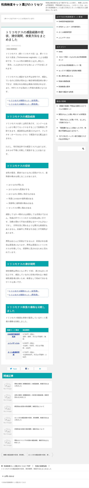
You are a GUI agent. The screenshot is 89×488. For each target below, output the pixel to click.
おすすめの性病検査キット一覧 (70, 65)
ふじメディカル (13, 343)
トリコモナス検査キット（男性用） (24, 104)
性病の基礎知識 (12, 49)
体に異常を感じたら (66, 76)
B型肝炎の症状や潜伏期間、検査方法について (29, 406)
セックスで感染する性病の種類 (70, 71)
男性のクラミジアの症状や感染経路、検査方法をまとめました (31, 442)
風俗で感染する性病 (66, 92)
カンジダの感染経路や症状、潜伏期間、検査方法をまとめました (31, 419)
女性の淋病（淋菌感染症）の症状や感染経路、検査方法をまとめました (31, 396)
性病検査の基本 (64, 87)
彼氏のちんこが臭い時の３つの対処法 (72, 114)
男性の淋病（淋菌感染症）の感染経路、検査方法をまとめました (31, 385)
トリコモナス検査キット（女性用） (24, 101)
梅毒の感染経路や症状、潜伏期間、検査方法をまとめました (15, 455)
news (60, 52)
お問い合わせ (9, 476)
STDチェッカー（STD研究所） (70, 27)
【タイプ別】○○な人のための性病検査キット (73, 58)
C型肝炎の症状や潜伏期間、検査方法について (29, 429)
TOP (17, 466)
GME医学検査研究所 (66, 22)
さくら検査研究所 (65, 32)
